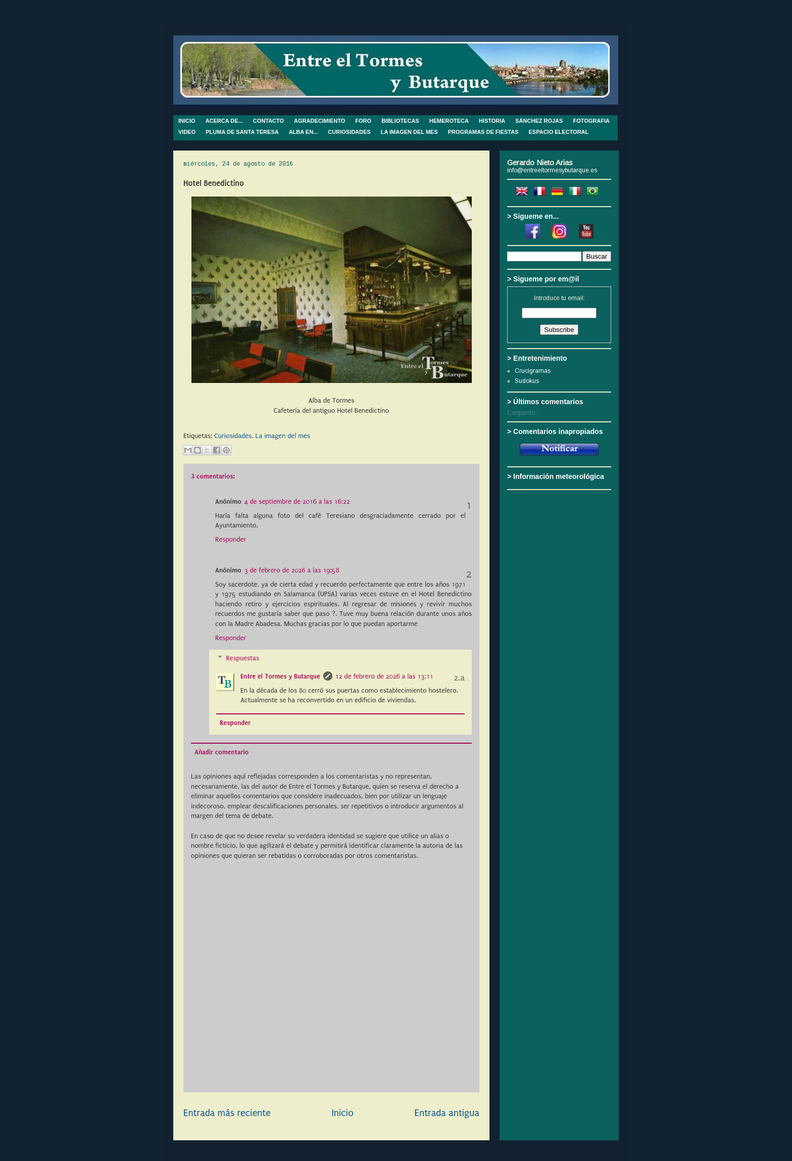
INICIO (186, 121)
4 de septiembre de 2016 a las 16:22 (297, 501)
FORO (363, 121)
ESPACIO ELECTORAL (559, 132)
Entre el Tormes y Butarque (280, 676)
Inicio (342, 1113)
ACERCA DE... (224, 121)
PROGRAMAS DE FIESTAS (483, 132)
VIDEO (186, 132)
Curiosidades (233, 436)
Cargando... (523, 412)
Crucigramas (533, 370)
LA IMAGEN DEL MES (409, 132)
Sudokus (527, 380)
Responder (230, 539)
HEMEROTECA (449, 121)
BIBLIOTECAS (400, 121)
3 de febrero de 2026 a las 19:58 (291, 570)
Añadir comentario (221, 752)
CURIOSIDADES (349, 132)
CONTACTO (268, 121)
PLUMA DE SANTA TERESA (242, 132)
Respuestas (242, 658)
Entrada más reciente (227, 1113)
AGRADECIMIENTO (319, 121)
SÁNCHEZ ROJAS (539, 121)
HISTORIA (492, 121)
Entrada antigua (447, 1113)
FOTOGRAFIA (591, 121)
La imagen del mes (283, 436)
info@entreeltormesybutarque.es (552, 170)
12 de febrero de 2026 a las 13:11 (384, 676)
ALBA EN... (303, 132)
